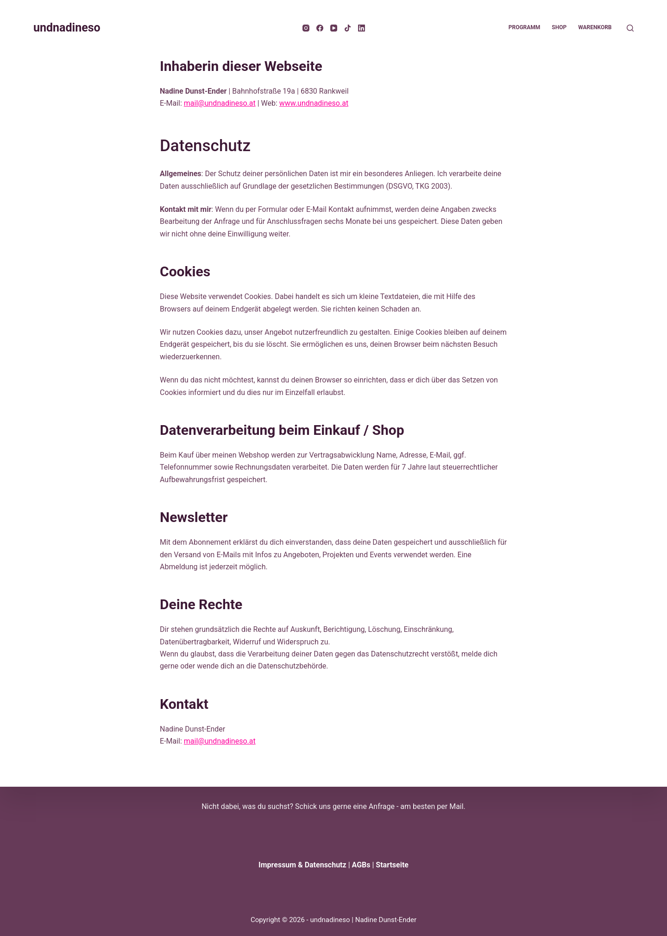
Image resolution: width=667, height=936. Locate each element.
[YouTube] (333, 28)
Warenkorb (594, 27)
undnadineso (67, 27)
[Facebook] (319, 28)
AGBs (361, 864)
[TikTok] (347, 28)
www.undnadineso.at (313, 103)
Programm (525, 27)
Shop (559, 27)
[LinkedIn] (361, 28)
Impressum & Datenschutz (302, 864)
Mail (456, 806)
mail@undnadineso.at (220, 103)
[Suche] (630, 28)
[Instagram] (305, 28)
